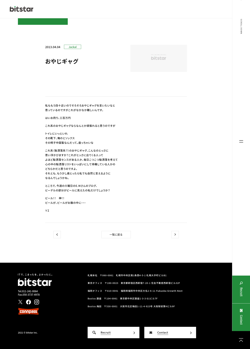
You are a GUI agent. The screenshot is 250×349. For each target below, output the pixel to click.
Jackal (73, 47)
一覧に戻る (115, 234)
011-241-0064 (30, 291)
